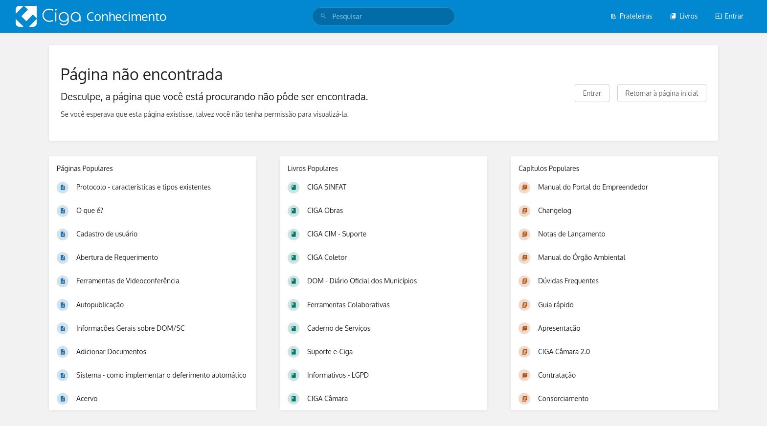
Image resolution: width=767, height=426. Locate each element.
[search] (383, 16)
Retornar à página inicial (662, 93)
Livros (684, 16)
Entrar (729, 16)
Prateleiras (631, 16)
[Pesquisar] (323, 16)
